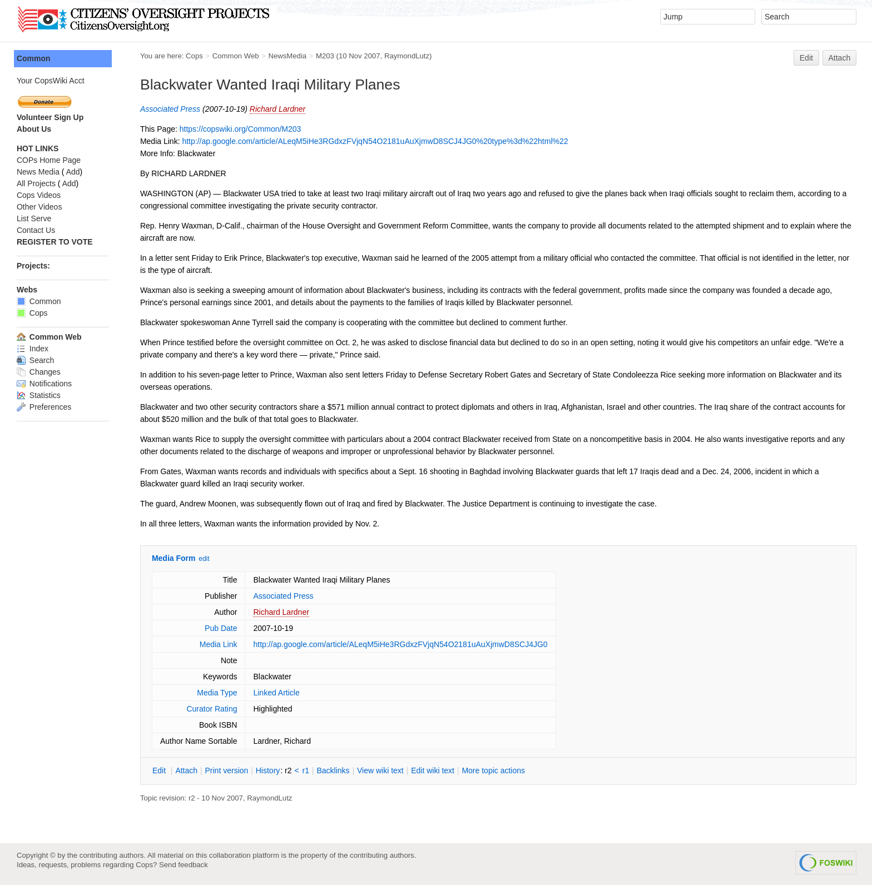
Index (32, 348)
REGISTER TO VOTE (55, 241)
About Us (34, 129)
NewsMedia (287, 56)
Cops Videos (39, 195)
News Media (38, 171)
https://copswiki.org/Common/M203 (240, 129)
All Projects (36, 183)
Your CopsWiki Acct (51, 80)
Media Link (218, 644)
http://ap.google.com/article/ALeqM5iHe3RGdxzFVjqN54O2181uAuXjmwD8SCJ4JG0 (401, 644)
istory (268, 770)
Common (34, 58)
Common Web (235, 56)
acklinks (332, 770)
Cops (194, 56)
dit (160, 770)
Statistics (39, 395)
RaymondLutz (406, 56)
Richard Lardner (277, 109)
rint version (227, 770)
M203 (325, 56)
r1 (306, 770)
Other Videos (39, 206)
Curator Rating (211, 708)
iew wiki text (380, 770)
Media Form (174, 558)
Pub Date (221, 628)
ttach (186, 770)
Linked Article (277, 692)
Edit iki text (432, 770)
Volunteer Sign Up (50, 117)
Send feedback (183, 865)
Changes (39, 371)
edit (204, 559)
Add (73, 171)
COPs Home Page (49, 160)
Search (35, 360)
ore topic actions (493, 770)
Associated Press (170, 109)
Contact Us (36, 230)
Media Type (217, 692)
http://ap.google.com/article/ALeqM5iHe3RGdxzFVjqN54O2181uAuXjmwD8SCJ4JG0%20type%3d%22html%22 (375, 141)
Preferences (44, 406)
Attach (840, 57)
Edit (806, 57)
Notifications (44, 383)
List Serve (34, 218)
